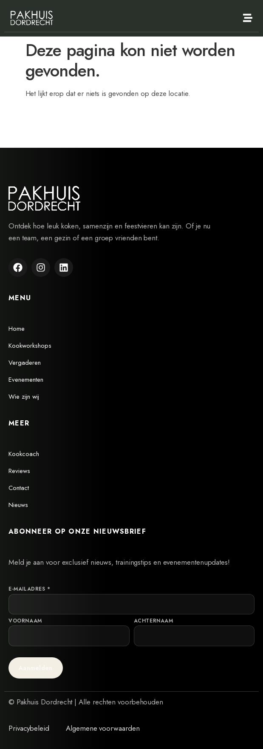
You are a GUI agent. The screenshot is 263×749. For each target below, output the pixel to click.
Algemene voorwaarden (102, 728)
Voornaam (25, 620)
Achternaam (153, 620)
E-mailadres (29, 588)
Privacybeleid (28, 728)
